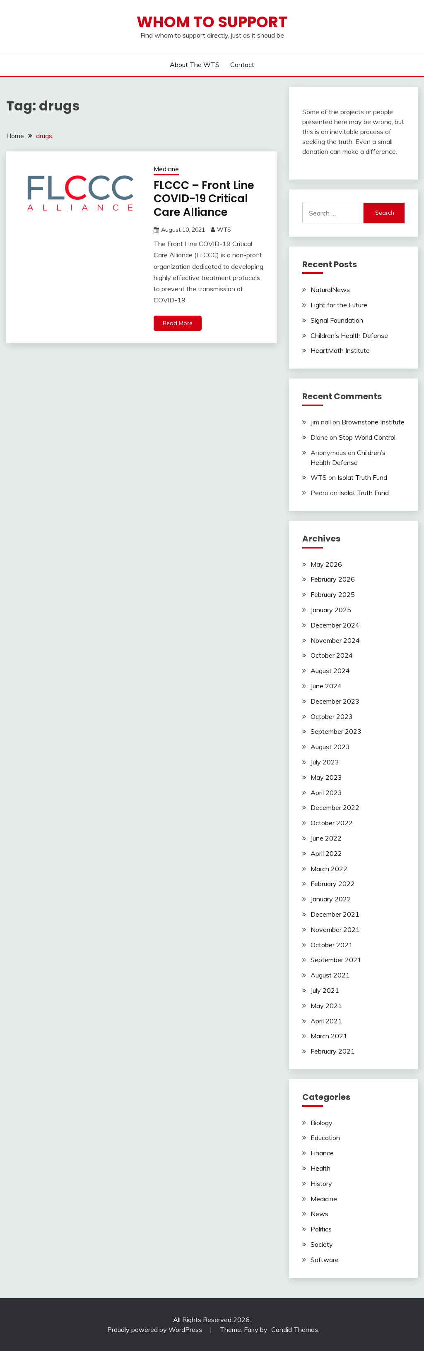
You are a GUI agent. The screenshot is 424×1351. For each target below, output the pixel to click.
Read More (178, 323)
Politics (321, 1229)
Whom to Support (212, 22)
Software (325, 1259)
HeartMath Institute (340, 350)
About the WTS (194, 64)
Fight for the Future (339, 305)
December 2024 (335, 625)
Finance (322, 1153)
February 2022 (333, 883)
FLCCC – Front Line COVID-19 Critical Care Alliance (204, 199)
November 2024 (335, 640)
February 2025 (333, 594)
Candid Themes (294, 1329)
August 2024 (330, 670)
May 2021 (326, 1005)
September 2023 (336, 731)
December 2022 (335, 807)
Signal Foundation (337, 320)
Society (322, 1244)
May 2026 (326, 564)
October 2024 (332, 655)
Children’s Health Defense (349, 335)
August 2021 (330, 975)
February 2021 (333, 1051)
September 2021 (336, 960)
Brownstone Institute (373, 422)
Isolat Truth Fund (362, 477)
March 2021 (329, 1036)
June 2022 (326, 838)
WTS (224, 229)
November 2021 (335, 929)
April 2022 (326, 853)
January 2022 (331, 899)
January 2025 (331, 610)
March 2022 (329, 869)
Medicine (166, 169)
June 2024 (326, 686)
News (319, 1214)
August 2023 (330, 747)
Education (325, 1137)
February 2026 (333, 579)
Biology (321, 1123)
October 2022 (332, 823)
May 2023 (326, 777)
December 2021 (335, 914)
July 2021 (325, 990)
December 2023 (335, 701)
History (321, 1183)
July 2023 (325, 762)
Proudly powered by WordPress (155, 1329)
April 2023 (326, 792)
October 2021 (332, 945)
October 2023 (332, 716)
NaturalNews (330, 289)
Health (320, 1168)
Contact (242, 64)
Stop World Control (367, 437)
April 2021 (326, 1021)
